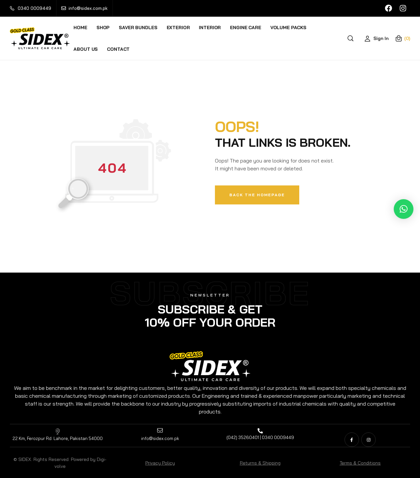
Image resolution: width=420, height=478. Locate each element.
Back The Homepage (257, 194)
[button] (403, 209)
